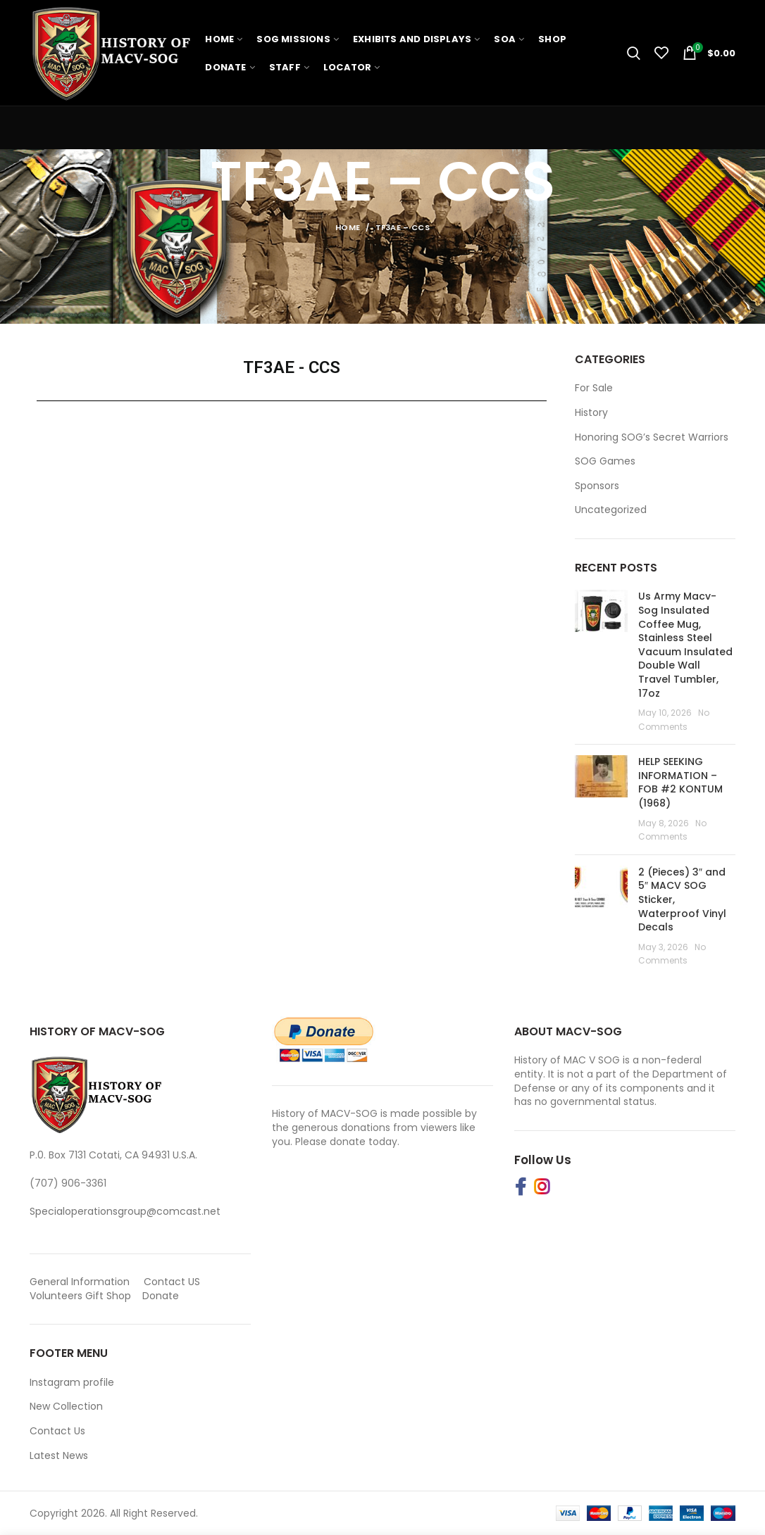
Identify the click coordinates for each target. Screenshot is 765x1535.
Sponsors (597, 486)
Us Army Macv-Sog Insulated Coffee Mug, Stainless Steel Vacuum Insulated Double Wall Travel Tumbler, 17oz (685, 644)
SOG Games (605, 461)
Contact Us (57, 1431)
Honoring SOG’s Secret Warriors (651, 437)
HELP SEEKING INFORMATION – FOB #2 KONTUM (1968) (680, 782)
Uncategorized (611, 510)
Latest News (59, 1455)
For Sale (594, 388)
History (591, 412)
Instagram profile (72, 1382)
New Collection (66, 1406)
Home (347, 227)
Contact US (172, 1282)
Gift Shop (108, 1296)
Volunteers (56, 1296)
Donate (162, 1296)
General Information (80, 1282)
